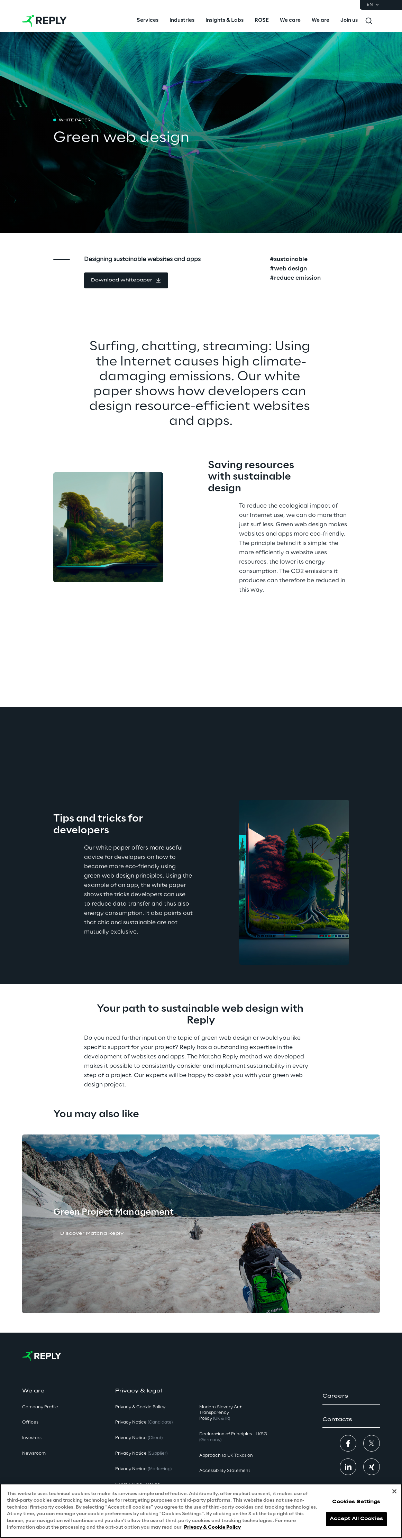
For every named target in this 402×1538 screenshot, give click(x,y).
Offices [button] (30, 1422)
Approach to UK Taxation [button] (226, 1455)
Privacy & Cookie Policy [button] (140, 1407)
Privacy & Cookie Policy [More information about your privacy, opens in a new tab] (212, 1527)
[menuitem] (147, 21)
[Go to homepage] (44, 21)
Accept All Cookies (356, 1519)
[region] (201, 1511)
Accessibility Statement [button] (224, 1470)
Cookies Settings (356, 1502)
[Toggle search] (369, 21)
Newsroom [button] (34, 1453)
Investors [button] (32, 1438)
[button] (126, 280)
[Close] (394, 1491)
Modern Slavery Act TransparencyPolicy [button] (220, 1413)
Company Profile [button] (40, 1407)
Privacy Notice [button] (144, 1422)
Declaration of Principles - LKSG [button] (233, 1437)
